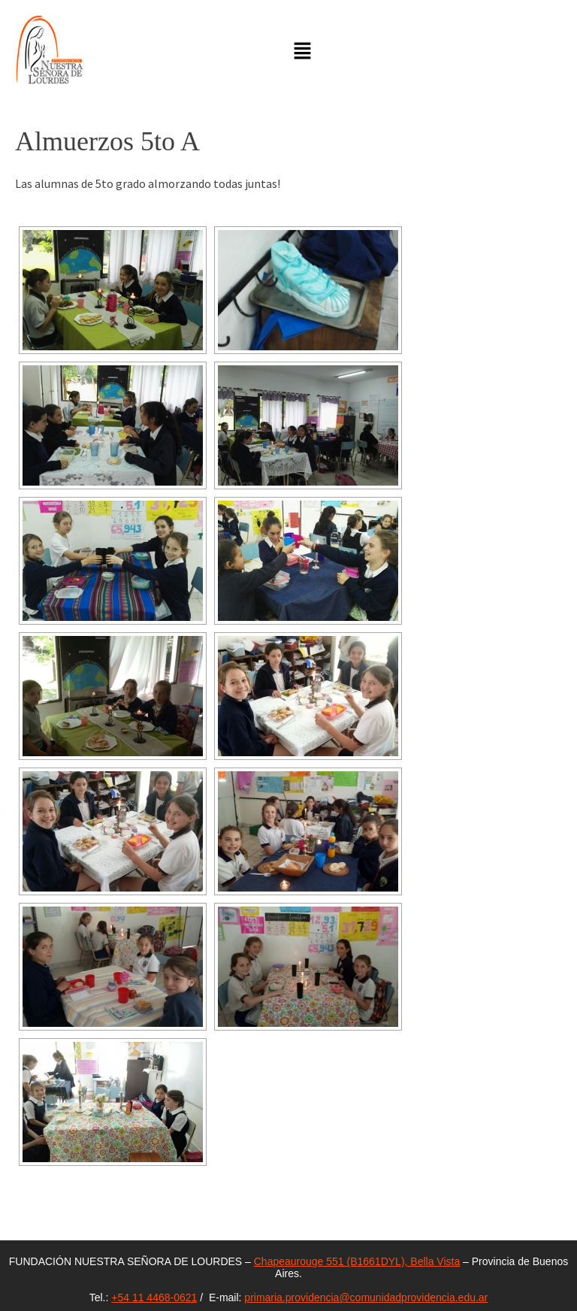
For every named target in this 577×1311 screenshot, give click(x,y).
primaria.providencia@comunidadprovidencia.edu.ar (366, 1297)
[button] (303, 51)
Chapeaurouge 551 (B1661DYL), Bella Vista (357, 1261)
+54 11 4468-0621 (154, 1297)
